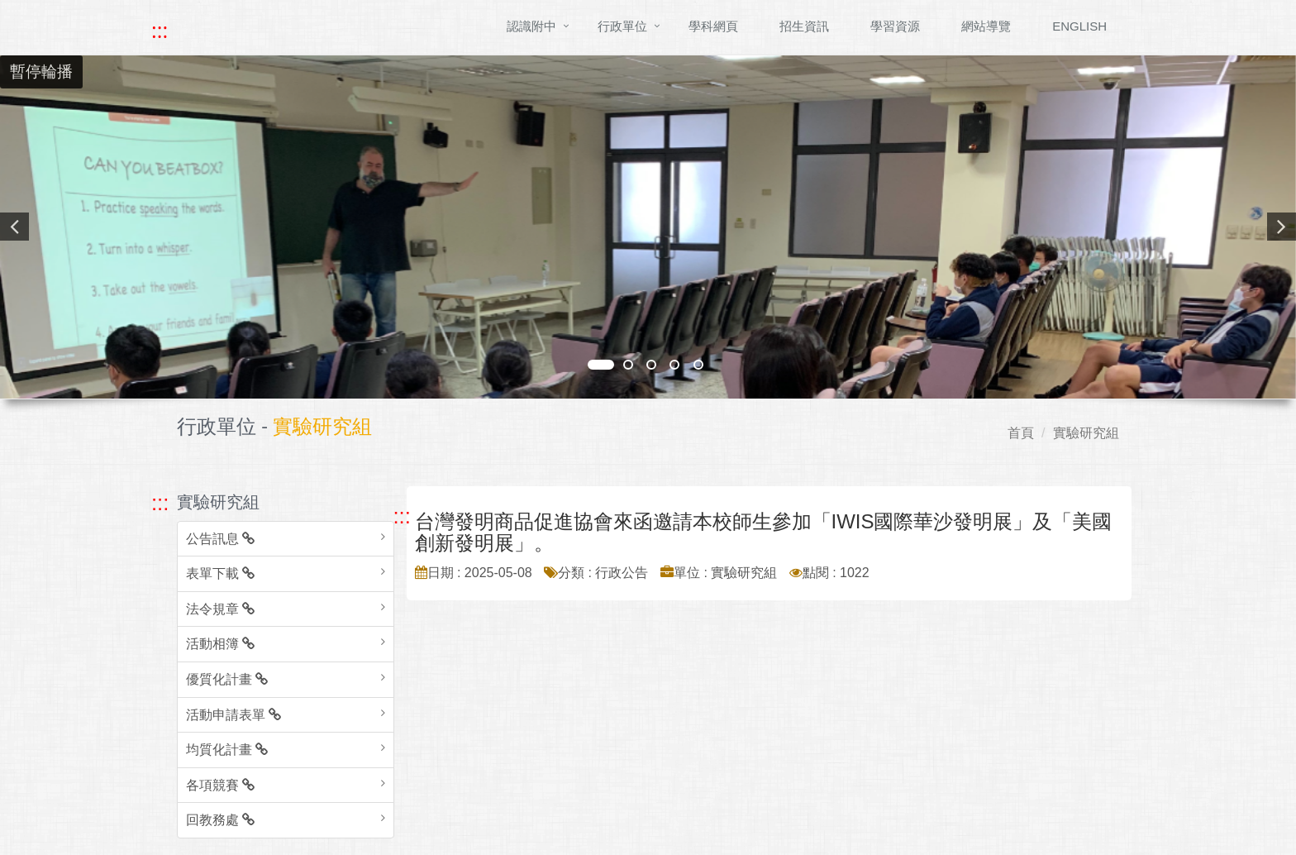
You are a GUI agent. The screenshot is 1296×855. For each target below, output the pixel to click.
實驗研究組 (1086, 433)
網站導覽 (986, 26)
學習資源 (895, 26)
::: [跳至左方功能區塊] (160, 502)
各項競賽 (220, 785)
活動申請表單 (233, 715)
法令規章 (220, 609)
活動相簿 (220, 644)
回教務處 (220, 820)
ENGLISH (1079, 26)
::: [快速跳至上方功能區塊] (159, 30)
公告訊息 (220, 539)
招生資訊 (804, 26)
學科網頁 (713, 26)
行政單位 (622, 26)
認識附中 (531, 26)
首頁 (1021, 433)
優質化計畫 (227, 679)
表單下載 (220, 573)
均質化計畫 (227, 750)
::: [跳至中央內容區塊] (402, 516)
